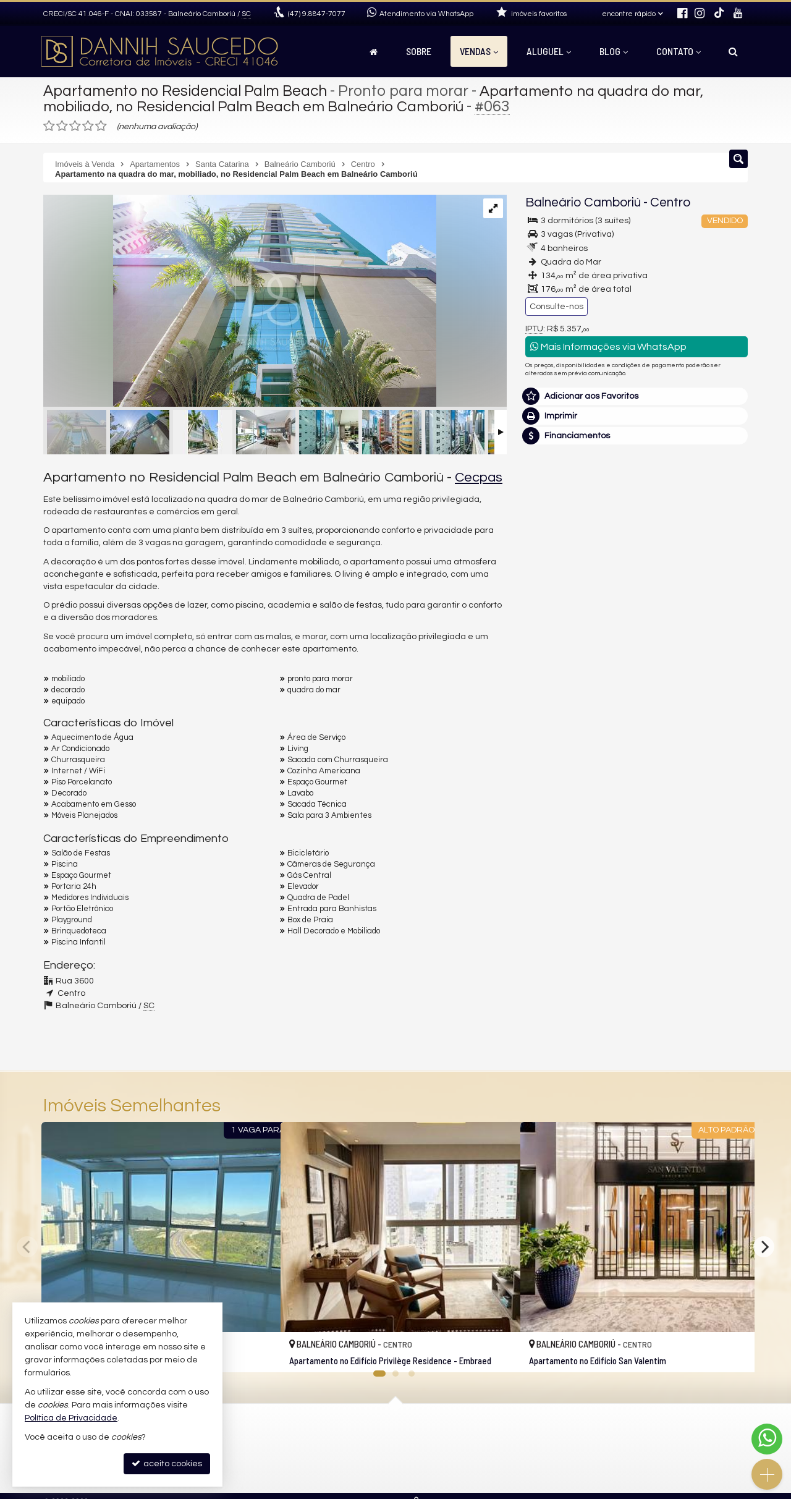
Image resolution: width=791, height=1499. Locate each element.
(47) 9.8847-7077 (637, 612)
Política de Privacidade (71, 1418)
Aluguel (549, 51)
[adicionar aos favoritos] (258, 1352)
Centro (670, 202)
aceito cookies (167, 1463)
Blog (613, 51)
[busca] (733, 51)
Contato (678, 51)
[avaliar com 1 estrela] (49, 126)
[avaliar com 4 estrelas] (88, 126)
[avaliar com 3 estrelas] (75, 126)
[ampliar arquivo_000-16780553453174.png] (239, 302)
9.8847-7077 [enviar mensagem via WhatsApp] (316, 14)
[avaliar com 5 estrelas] (101, 126)
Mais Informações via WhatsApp (608, 346)
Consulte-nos (556, 306)
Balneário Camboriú (583, 202)
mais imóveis (637, 649)
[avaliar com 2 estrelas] (62, 126)
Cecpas (478, 477)
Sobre (418, 51)
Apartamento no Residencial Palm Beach (188, 91)
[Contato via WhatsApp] (766, 1439)
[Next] (763, 1246)
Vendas (479, 51)
